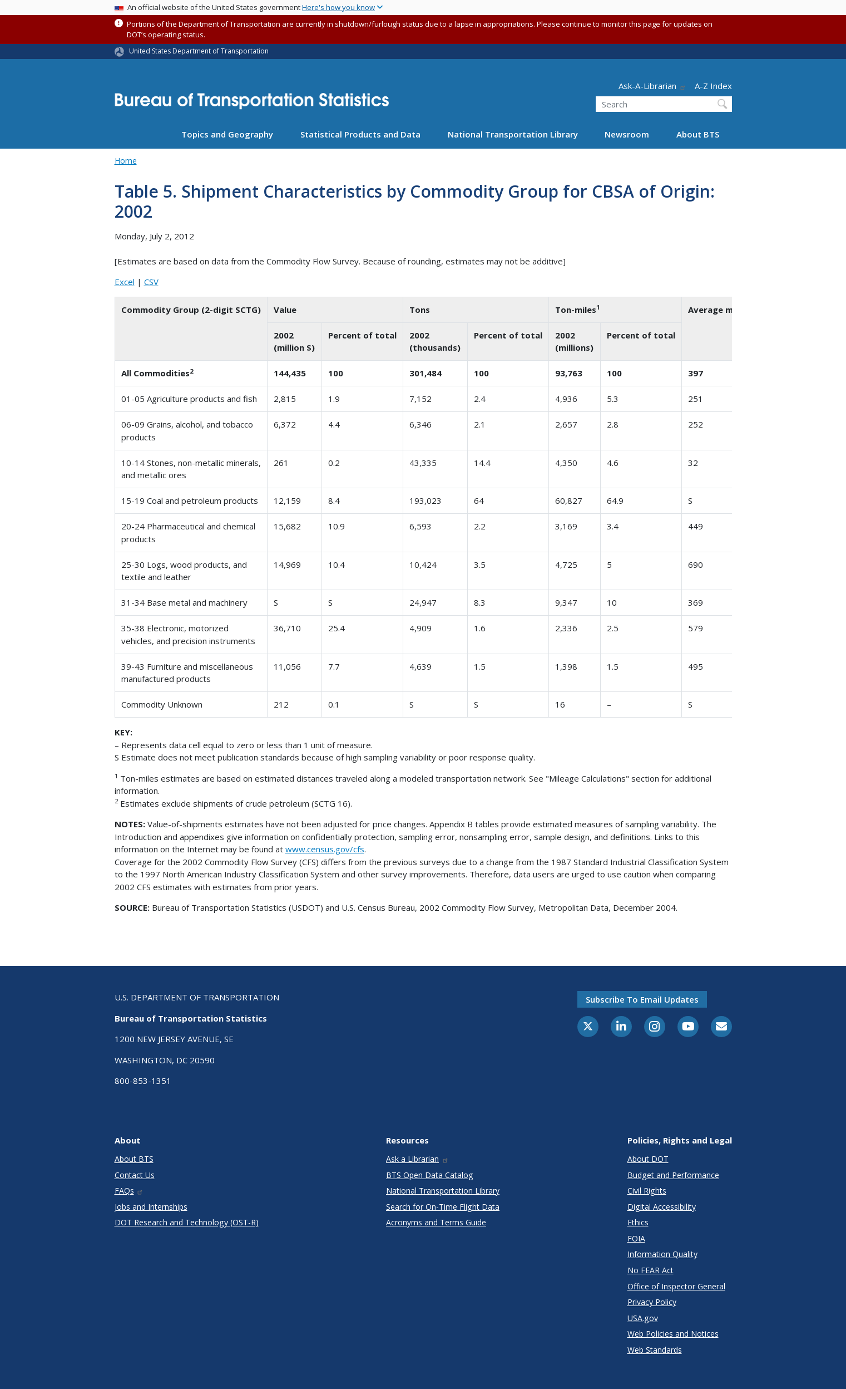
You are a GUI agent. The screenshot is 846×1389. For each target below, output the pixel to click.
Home (126, 160)
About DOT (648, 1159)
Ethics (638, 1222)
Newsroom (627, 134)
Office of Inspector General (676, 1286)
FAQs (129, 1190)
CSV (151, 281)
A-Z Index (713, 85)
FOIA (636, 1238)
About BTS (697, 134)
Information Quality (662, 1254)
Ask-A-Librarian (652, 85)
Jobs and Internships (151, 1206)
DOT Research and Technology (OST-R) (187, 1222)
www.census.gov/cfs (324, 849)
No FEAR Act (650, 1270)
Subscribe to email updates (642, 999)
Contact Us (135, 1175)
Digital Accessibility (661, 1206)
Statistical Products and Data (360, 134)
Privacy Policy (651, 1302)
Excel (125, 281)
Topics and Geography (227, 134)
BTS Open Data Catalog (429, 1175)
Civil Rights (646, 1190)
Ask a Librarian (417, 1159)
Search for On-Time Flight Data (442, 1206)
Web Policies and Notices (673, 1333)
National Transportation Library (513, 134)
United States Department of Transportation (199, 51)
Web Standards (654, 1349)
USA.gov (642, 1318)
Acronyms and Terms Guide (436, 1222)
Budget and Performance (673, 1175)
